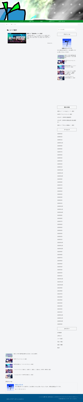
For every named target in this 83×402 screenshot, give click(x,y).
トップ (41, 396)
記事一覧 (45, 396)
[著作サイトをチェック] (15, 389)
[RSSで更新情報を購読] (25, 389)
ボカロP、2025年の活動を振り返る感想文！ (66, 121)
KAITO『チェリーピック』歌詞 (64, 114)
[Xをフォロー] (17, 389)
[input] (67, 29)
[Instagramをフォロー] (19, 389)
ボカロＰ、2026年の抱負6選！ (64, 117)
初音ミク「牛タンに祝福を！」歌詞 (65, 125)
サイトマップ (64, 396)
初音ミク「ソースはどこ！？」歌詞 (65, 111)
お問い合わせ (50, 396)
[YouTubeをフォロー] (21, 389)
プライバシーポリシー (73, 396)
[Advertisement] (67, 94)
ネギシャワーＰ (19, 384)
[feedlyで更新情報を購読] (23, 389)
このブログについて (57, 396)
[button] (75, 29)
